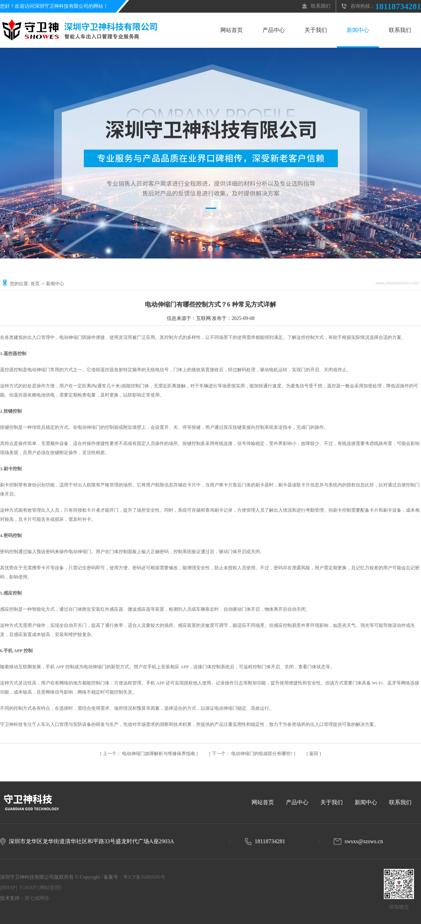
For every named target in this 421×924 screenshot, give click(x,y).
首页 (35, 283)
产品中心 (273, 30)
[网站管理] (49, 887)
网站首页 (231, 30)
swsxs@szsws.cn (364, 841)
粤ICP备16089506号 (144, 877)
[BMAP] (8, 887)
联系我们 (320, 6)
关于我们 (316, 30)
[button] (203, 249)
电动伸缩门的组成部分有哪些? (253, 753)
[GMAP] (28, 887)
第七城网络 (37, 898)
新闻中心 (358, 30)
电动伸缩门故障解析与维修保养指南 (149, 753)
